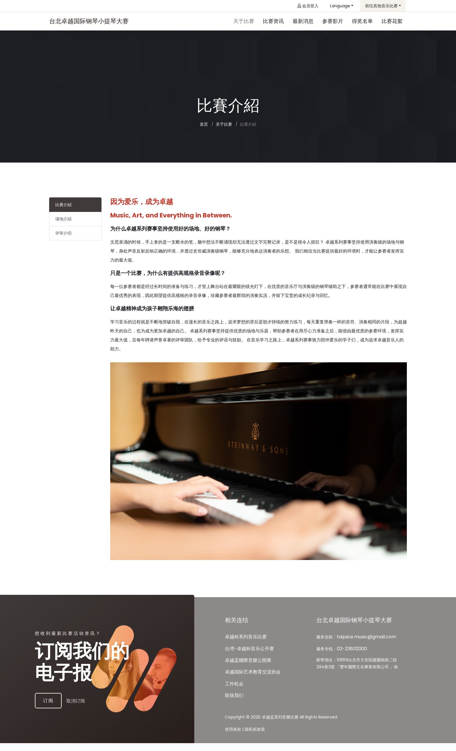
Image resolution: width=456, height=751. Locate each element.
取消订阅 (83, 708)
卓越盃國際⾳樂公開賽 (248, 668)
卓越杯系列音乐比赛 (246, 645)
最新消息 (303, 22)
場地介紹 (63, 221)
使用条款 (233, 737)
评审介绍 (63, 235)
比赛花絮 (392, 22)
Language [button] (340, 6)
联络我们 (234, 703)
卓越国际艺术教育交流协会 (253, 680)
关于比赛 (243, 22)
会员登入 (308, 6)
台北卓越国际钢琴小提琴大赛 (89, 22)
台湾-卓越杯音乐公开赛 (249, 656)
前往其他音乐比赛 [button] (381, 6)
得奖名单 (362, 22)
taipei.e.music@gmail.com (366, 645)
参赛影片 (332, 22)
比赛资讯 (273, 22)
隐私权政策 (255, 737)
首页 (204, 126)
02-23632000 (352, 656)
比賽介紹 (63, 207)
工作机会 (234, 692)
